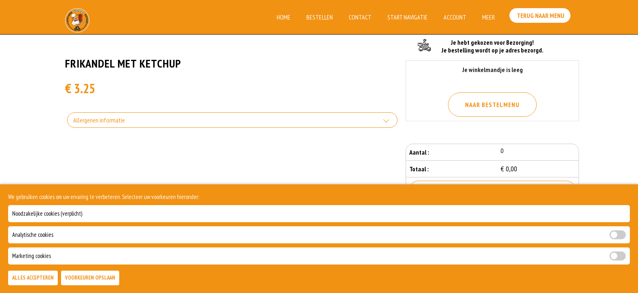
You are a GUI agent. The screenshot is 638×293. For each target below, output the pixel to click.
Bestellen (319, 17)
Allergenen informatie (99, 120)
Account (455, 17)
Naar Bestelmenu (492, 105)
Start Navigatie (407, 17)
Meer (488, 17)
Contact (360, 17)
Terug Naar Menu (542, 16)
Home (284, 17)
